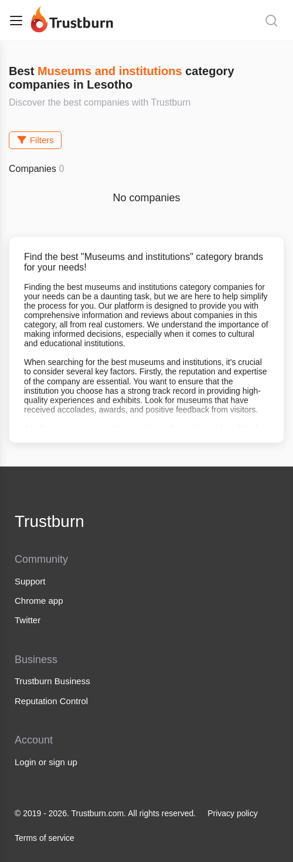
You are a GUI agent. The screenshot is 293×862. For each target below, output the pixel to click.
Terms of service (44, 838)
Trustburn (49, 521)
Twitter (27, 620)
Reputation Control (51, 701)
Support (30, 581)
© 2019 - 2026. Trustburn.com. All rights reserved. (105, 813)
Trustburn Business (52, 681)
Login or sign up (46, 762)
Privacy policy (232, 813)
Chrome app (39, 601)
